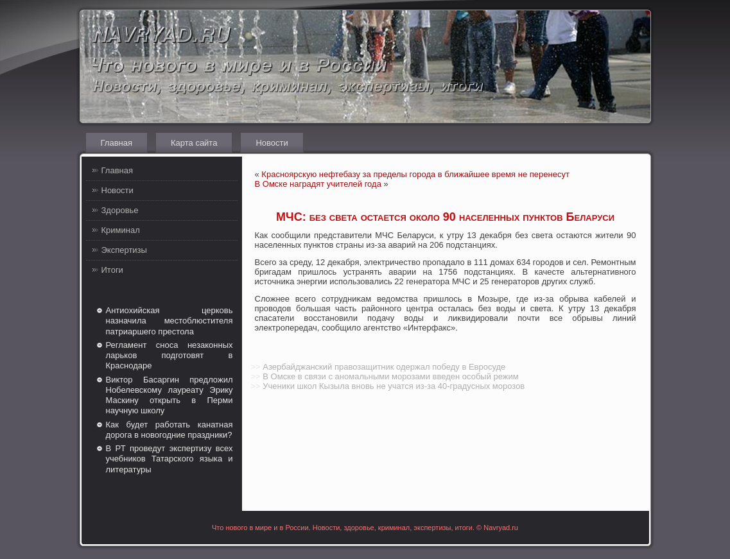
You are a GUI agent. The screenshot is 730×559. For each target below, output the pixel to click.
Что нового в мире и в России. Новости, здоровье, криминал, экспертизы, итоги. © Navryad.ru (365, 527)
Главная (116, 143)
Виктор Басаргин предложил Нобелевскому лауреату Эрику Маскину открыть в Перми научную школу (169, 395)
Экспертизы (124, 250)
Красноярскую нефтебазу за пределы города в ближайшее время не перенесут (415, 174)
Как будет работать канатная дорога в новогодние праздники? (169, 430)
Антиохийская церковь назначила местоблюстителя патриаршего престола (169, 320)
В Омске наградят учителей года (318, 184)
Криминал (120, 230)
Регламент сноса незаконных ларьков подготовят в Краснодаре (169, 355)
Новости (272, 143)
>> (256, 367)
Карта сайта (194, 143)
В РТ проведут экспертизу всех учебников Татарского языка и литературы (169, 458)
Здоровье (120, 210)
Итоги (112, 270)
